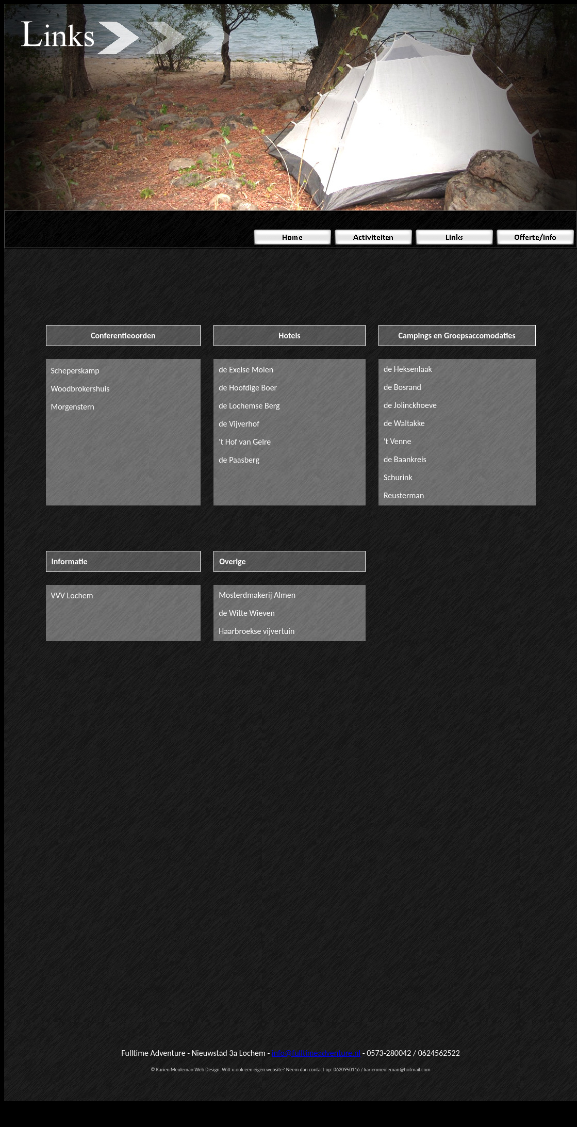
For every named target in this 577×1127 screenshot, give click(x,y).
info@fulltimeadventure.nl (316, 1053)
